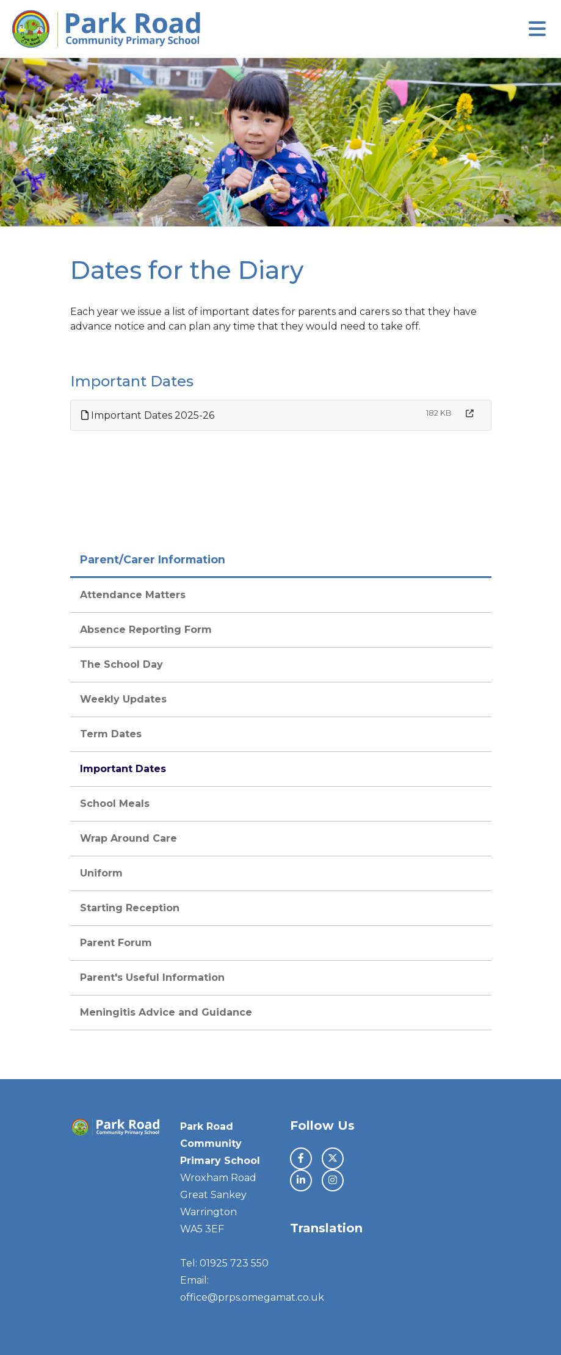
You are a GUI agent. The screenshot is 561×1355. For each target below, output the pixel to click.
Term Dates (111, 734)
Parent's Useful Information (152, 977)
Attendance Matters (133, 595)
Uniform (101, 873)
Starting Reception (129, 908)
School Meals (115, 803)
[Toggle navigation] (537, 29)
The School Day (121, 664)
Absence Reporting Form (146, 629)
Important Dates (123, 769)
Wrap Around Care (128, 838)
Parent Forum (116, 942)
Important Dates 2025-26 (147, 415)
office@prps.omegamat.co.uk (252, 1297)
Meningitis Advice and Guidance (166, 1012)
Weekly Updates (123, 699)
